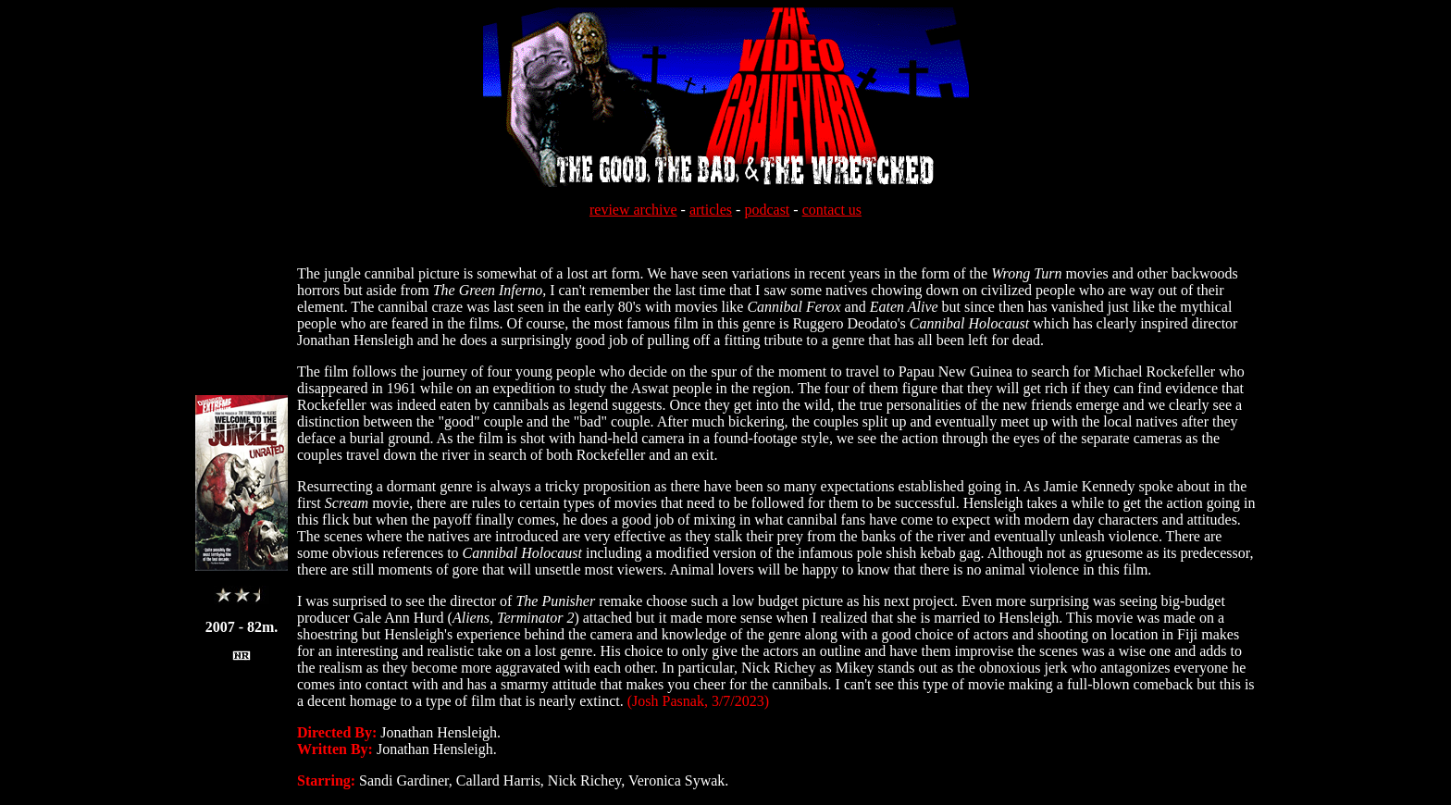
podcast (766, 209)
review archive (633, 209)
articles (710, 209)
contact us (832, 209)
